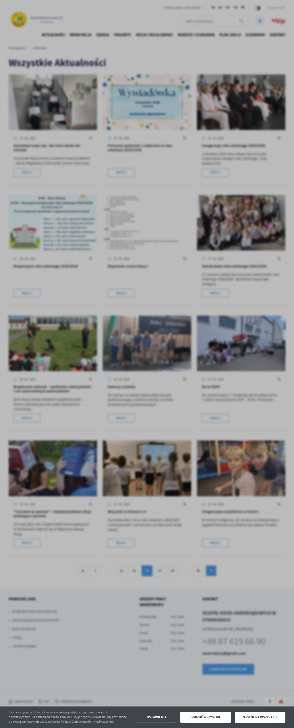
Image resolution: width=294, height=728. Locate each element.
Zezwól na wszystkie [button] (260, 717)
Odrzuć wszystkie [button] (205, 717)
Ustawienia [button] (157, 717)
